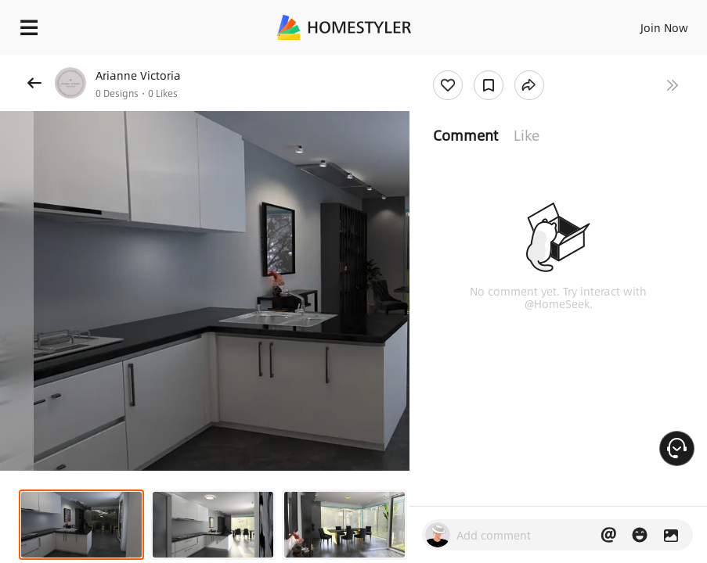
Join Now (664, 27)
